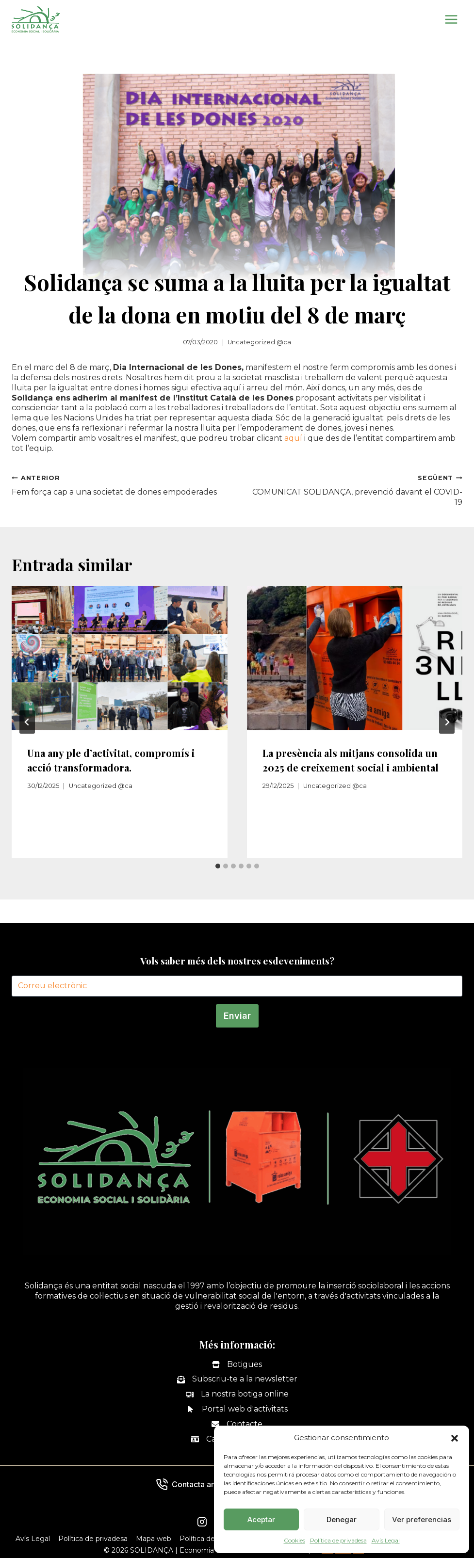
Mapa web (153, 1538)
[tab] (217, 866)
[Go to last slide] (27, 722)
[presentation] (120, 658)
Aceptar (261, 1519)
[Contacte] (237, 1424)
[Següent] (447, 722)
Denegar (342, 1519)
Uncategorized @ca (259, 342)
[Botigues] (237, 1365)
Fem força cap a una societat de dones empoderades (120, 485)
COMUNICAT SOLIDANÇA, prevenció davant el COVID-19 (354, 490)
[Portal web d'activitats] (237, 1409)
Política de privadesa (338, 1540)
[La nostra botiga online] (237, 1394)
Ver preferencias (421, 1519)
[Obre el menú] (451, 19)
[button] (454, 1438)
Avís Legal (386, 1540)
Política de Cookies (212, 1538)
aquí (293, 438)
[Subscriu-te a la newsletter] (237, 1379)
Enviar (237, 1016)
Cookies (294, 1540)
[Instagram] (202, 1522)
